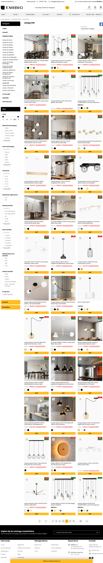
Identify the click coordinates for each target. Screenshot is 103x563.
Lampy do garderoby (8, 70)
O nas (2, 545)
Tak (6, 197)
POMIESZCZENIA (30, 14)
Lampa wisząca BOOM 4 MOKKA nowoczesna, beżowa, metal (87, 343)
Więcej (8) (7, 248)
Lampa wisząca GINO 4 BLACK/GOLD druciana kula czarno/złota (35, 463)
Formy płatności (56, 548)
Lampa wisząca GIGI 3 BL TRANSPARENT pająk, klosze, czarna (36, 61)
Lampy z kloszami (7, 88)
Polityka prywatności (24, 548)
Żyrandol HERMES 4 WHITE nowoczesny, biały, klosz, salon (63, 222)
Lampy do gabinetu (8, 55)
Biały (6, 155)
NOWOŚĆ (59, 14)
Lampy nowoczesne (8, 90)
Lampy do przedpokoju (9, 57)
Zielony (7, 162)
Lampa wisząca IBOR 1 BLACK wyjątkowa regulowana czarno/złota (62, 262)
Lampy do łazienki (7, 52)
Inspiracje (4, 557)
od (3, 119)
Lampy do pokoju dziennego (7, 63)
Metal (6, 128)
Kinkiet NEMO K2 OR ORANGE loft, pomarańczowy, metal (61, 463)
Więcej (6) (7, 140)
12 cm (6, 184)
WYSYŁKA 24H (74, 14)
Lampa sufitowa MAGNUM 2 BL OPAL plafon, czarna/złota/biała (35, 302)
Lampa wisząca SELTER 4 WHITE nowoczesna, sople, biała (60, 141)
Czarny (7, 152)
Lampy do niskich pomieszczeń (7, 73)
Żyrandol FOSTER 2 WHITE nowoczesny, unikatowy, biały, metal (36, 262)
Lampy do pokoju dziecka (10, 60)
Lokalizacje (21, 557)
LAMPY (3, 14)
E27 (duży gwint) (10, 214)
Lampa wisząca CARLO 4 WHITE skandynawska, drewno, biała (34, 182)
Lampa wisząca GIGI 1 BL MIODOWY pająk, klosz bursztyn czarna (35, 343)
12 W (6, 266)
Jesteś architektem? (7, 1)
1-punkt (7, 235)
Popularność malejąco (88, 29)
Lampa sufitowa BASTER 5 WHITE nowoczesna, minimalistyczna (34, 423)
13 (73, 521)
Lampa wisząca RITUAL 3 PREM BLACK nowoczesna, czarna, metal (35, 141)
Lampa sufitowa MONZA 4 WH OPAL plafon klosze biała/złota (89, 222)
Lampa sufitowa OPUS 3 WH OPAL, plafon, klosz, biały (61, 101)
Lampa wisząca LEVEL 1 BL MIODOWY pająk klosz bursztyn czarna (89, 423)
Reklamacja (54, 545)
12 (70, 521)
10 (63, 521)
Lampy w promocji (8, 80)
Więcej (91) (7, 189)
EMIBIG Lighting (7, 294)
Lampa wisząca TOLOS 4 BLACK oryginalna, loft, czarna (60, 182)
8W (6, 258)
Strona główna (5, 19)
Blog (19, 554)
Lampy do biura (7, 40)
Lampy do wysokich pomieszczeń (8, 77)
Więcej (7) (7, 224)
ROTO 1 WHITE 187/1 (84, 302)
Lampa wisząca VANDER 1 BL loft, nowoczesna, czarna (88, 262)
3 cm (6, 176)
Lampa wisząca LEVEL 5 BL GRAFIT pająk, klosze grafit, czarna (61, 61)
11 (66, 521)
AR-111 (6, 221)
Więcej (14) (7, 165)
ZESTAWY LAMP (90, 14)
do (11, 119)
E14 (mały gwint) (10, 211)
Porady (3, 554)
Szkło (6, 274)
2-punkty (8, 238)
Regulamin (21, 545)
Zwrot (36, 551)
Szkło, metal (8, 131)
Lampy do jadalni (7, 45)
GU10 (6, 219)
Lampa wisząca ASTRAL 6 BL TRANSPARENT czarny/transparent (88, 504)
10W (6, 261)
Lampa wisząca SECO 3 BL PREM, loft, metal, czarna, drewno (62, 423)
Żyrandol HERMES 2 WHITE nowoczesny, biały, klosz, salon (63, 343)
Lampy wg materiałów (9, 85)
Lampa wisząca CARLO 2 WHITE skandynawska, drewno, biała (33, 383)
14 (77, 521)
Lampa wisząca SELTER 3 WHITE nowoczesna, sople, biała (34, 222)
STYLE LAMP (46, 14)
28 (80, 521)
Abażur (7, 279)
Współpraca (4, 551)
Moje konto (37, 545)
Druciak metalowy (10, 281)
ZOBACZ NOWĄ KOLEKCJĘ (51, 561)
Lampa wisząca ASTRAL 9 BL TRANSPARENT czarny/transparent (88, 101)
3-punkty (8, 240)
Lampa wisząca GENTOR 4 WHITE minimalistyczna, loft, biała (88, 383)
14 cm (7, 186)
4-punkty (8, 243)
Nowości (5, 302)
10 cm (6, 181)
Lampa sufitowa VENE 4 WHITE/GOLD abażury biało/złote (35, 504)
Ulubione (37, 548)
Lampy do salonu (7, 47)
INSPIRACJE (99, 14)
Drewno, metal (9, 133)
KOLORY (15, 14)
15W (6, 263)
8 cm (6, 179)
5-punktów (8, 245)
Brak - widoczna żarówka (10, 285)
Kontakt (20, 551)
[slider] (3, 116)
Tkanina (7, 138)
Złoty (6, 157)
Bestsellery (6, 307)
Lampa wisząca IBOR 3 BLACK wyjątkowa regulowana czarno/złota (62, 383)
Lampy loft (26, 19)
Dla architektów (6, 548)
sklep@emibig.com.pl (57, 1)
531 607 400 (43, 1)
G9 (6, 216)
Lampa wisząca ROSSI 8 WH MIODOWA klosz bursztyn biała (89, 141)
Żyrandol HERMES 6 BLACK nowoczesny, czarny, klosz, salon (36, 101)
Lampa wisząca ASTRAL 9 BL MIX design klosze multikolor (63, 504)
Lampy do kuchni (7, 42)
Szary (6, 160)
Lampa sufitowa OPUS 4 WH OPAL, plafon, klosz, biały (88, 464)
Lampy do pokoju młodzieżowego (7, 67)
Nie (6, 200)
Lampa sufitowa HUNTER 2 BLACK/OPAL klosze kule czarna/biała (63, 302)
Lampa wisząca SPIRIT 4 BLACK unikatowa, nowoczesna (87, 61)
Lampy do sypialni (7, 50)
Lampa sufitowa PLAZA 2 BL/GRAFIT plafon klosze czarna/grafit (88, 182)
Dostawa (54, 551)
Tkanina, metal (9, 136)
